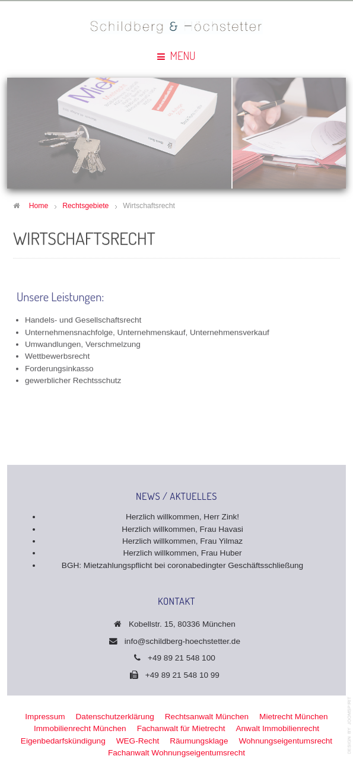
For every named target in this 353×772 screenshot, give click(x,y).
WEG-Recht (138, 740)
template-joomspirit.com (350, 725)
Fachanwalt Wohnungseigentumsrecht (176, 752)
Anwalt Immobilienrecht (277, 728)
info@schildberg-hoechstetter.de (182, 641)
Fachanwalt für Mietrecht (181, 728)
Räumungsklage (199, 740)
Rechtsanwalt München (207, 716)
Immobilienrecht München (80, 728)
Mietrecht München (293, 716)
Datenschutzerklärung (115, 716)
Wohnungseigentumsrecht (285, 740)
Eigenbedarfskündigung (63, 740)
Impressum (45, 716)
